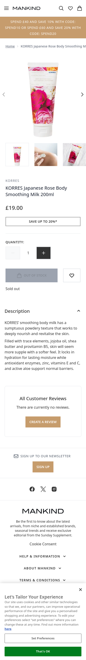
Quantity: (15, 242)
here (8, 629)
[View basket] (79, 8)
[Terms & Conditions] (43, 580)
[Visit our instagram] (54, 489)
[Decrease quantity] (13, 253)
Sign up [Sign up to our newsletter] (43, 467)
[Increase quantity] (43, 253)
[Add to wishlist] (71, 275)
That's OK (43, 651)
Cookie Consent (43, 543)
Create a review (43, 422)
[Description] (43, 311)
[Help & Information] (43, 556)
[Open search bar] (61, 8)
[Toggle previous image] (3, 94)
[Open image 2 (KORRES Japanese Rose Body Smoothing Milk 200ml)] (45, 154)
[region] (43, 621)
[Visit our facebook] (32, 489)
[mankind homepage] (26, 8)
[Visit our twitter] (43, 489)
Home (10, 46)
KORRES (12, 180)
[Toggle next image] (82, 94)
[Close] (80, 590)
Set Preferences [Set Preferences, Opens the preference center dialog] (43, 638)
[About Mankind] (43, 568)
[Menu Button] (6, 8)
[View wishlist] (70, 8)
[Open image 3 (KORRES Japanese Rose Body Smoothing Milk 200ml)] (74, 154)
